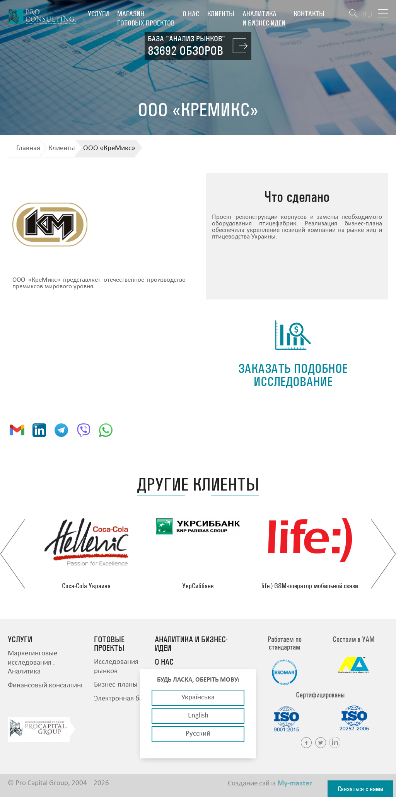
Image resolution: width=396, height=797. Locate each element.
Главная (28, 148)
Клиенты (220, 13)
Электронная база (121, 698)
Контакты (309, 13)
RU (367, 14)
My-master (294, 783)
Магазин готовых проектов (145, 18)
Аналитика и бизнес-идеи (263, 18)
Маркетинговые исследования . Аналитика (32, 662)
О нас (191, 13)
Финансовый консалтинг (46, 685)
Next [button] (383, 554)
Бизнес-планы (116, 685)
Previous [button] (12, 554)
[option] (86, 553)
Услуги (98, 13)
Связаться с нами (360, 788)
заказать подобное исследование (293, 374)
